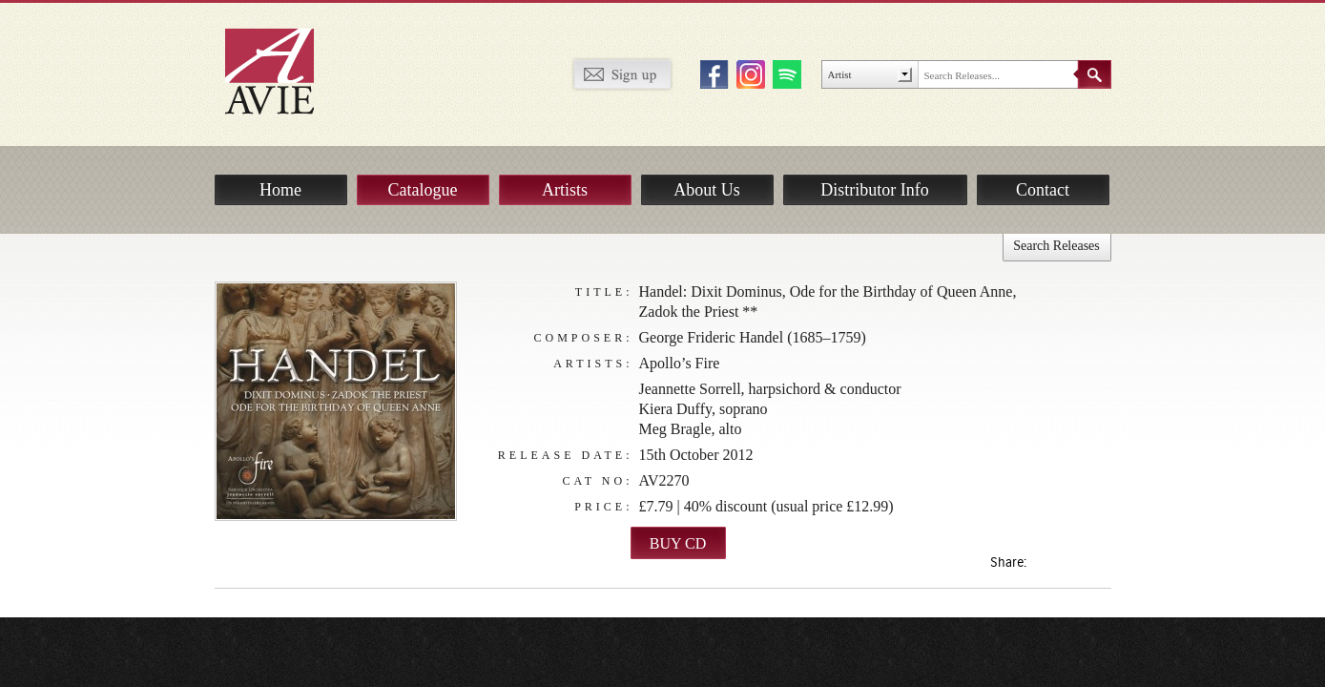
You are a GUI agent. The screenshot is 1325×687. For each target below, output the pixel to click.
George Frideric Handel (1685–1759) (752, 337)
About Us (706, 189)
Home (280, 189)
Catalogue (423, 189)
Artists (565, 189)
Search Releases (1056, 246)
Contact (1042, 189)
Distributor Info (874, 189)
